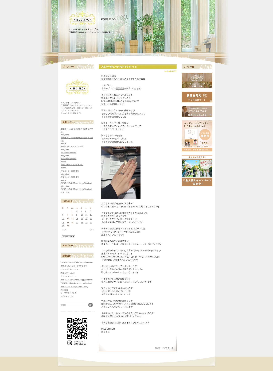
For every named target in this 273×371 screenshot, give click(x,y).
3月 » (91, 230)
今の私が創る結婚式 (68, 152)
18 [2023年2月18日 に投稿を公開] (86, 219)
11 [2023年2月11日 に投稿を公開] (86, 215)
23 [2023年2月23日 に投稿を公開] (77, 222)
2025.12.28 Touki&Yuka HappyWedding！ (77, 262)
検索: (63, 305)
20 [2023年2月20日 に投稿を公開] (63, 222)
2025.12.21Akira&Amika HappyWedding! (76, 280)
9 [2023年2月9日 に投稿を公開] (76, 215)
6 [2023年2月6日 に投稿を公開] (62, 215)
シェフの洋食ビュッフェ (70, 269)
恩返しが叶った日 (68, 273)
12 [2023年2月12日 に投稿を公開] (91, 215)
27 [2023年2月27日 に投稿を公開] (63, 226)
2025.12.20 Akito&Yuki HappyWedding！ (76, 283)
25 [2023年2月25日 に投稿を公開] (86, 222)
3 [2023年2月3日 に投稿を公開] (81, 211)
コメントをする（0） (165, 348)
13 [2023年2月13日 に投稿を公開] (63, 219)
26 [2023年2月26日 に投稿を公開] (91, 222)
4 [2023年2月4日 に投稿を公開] (86, 211)
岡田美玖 (120, 88)
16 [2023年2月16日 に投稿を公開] (77, 219)
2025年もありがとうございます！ (74, 266)
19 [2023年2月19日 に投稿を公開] (91, 219)
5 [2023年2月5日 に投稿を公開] (90, 211)
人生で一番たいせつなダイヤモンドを (119, 66)
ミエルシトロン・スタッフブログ (84, 29)
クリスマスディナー (68, 276)
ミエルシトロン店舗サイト (71, 113)
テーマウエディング (68, 293)
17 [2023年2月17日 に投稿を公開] (82, 219)
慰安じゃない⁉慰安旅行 (70, 171)
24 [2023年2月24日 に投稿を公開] (82, 222)
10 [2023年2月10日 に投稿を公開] (82, 215)
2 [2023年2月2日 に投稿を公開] (76, 211)
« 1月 (64, 230)
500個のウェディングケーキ (72, 146)
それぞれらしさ (67, 296)
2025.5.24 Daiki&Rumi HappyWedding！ (76, 183)
